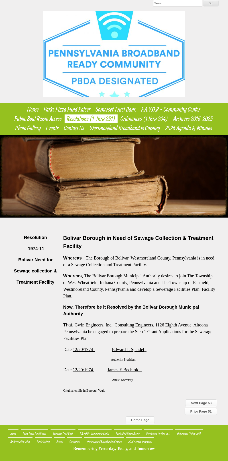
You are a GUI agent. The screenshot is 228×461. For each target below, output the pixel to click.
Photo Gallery (28, 128)
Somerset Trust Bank (116, 109)
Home (33, 109)
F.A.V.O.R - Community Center (170, 109)
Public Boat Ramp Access (38, 118)
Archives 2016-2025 (193, 118)
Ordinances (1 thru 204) (144, 118)
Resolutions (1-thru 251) (91, 118)
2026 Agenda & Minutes (188, 128)
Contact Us (74, 128)
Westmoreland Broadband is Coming (125, 128)
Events (52, 128)
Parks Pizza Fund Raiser (67, 109)
